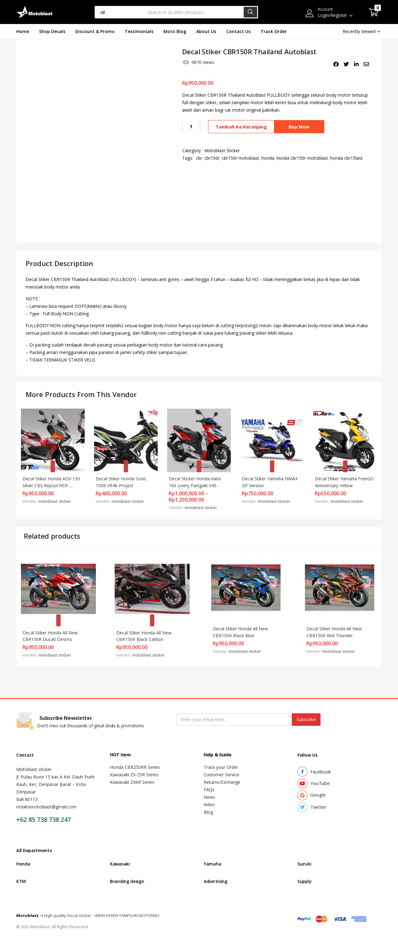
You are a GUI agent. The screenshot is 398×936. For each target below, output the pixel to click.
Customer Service (221, 765)
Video (209, 795)
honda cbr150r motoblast (302, 158)
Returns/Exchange (222, 772)
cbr (199, 158)
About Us (206, 31)
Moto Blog (174, 31)
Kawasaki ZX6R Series (132, 772)
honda (267, 158)
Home (22, 31)
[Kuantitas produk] (191, 126)
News (209, 787)
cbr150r (212, 158)
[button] (373, 12)
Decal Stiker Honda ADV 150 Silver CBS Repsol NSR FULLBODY (53, 481)
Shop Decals (52, 31)
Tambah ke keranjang (241, 126)
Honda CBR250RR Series (135, 757)
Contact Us (238, 31)
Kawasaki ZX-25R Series (134, 765)
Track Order (274, 31)
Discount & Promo (95, 31)
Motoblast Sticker (222, 150)
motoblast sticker (57, 497)
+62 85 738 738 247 (43, 810)
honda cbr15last (346, 158)
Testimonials (139, 31)
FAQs (209, 780)
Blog (208, 802)
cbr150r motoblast (240, 158)
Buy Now (300, 126)
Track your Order (221, 757)
